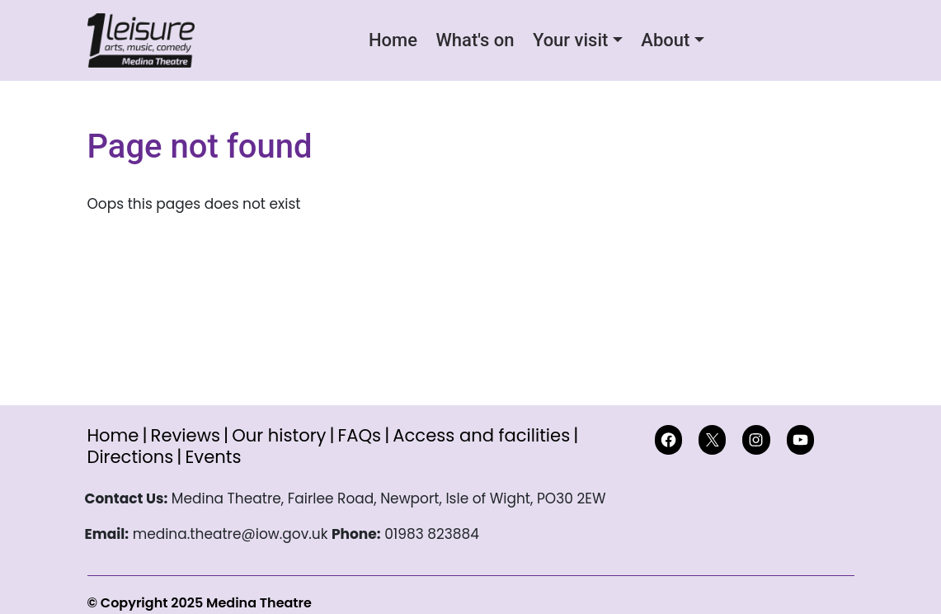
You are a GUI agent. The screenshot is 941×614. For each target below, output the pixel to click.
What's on (474, 40)
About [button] (665, 40)
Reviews (185, 435)
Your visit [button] (570, 40)
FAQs (360, 435)
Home (393, 40)
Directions (130, 457)
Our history (279, 435)
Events (213, 457)
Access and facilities (481, 435)
